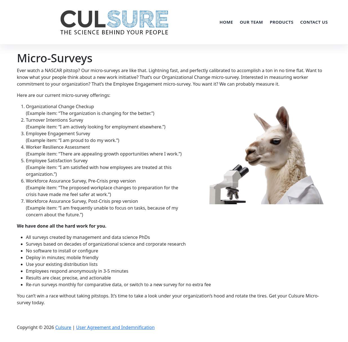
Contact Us (314, 22)
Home (226, 22)
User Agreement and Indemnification (115, 327)
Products (281, 22)
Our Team (251, 22)
